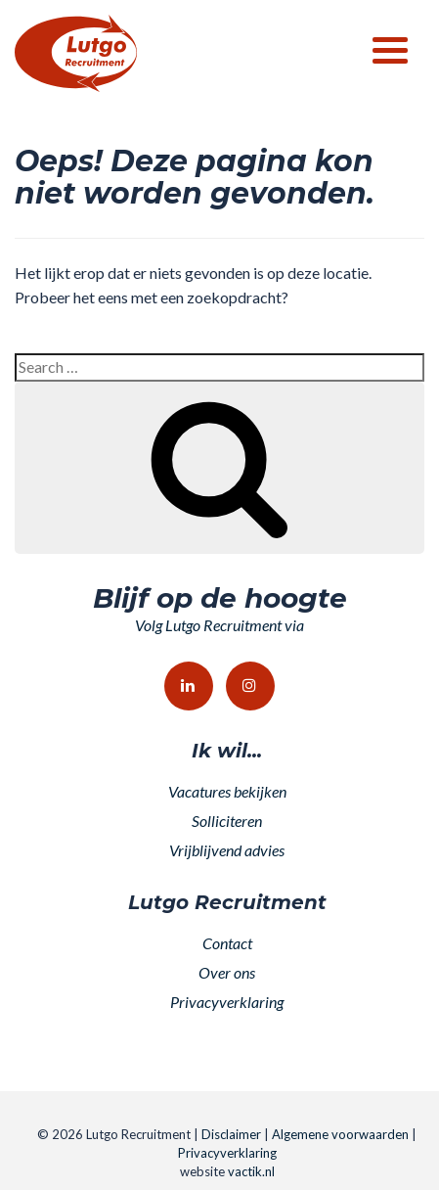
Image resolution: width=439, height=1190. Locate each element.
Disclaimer (231, 1134)
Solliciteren (227, 820)
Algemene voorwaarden (340, 1134)
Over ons (226, 972)
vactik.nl (251, 1171)
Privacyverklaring (227, 1001)
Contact (227, 943)
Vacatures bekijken (227, 791)
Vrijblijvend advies (227, 850)
